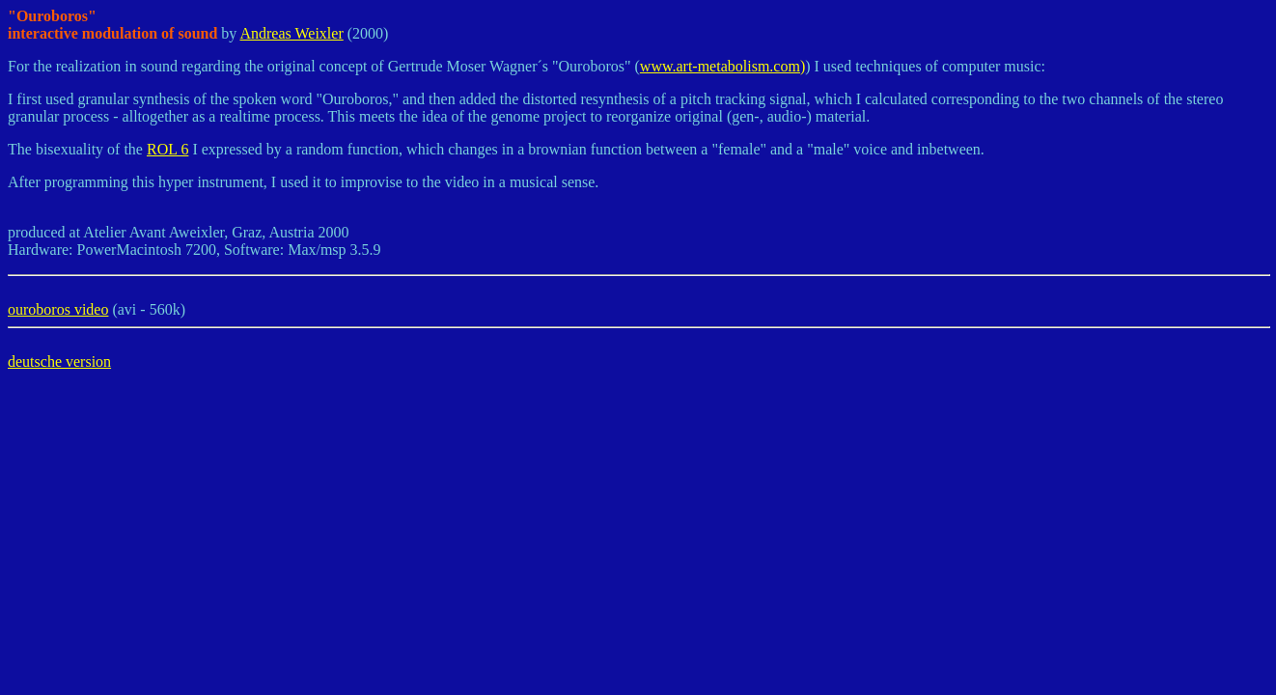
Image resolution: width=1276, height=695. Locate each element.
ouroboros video (58, 309)
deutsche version (59, 361)
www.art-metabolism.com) (722, 66)
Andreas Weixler (291, 33)
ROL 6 (167, 149)
